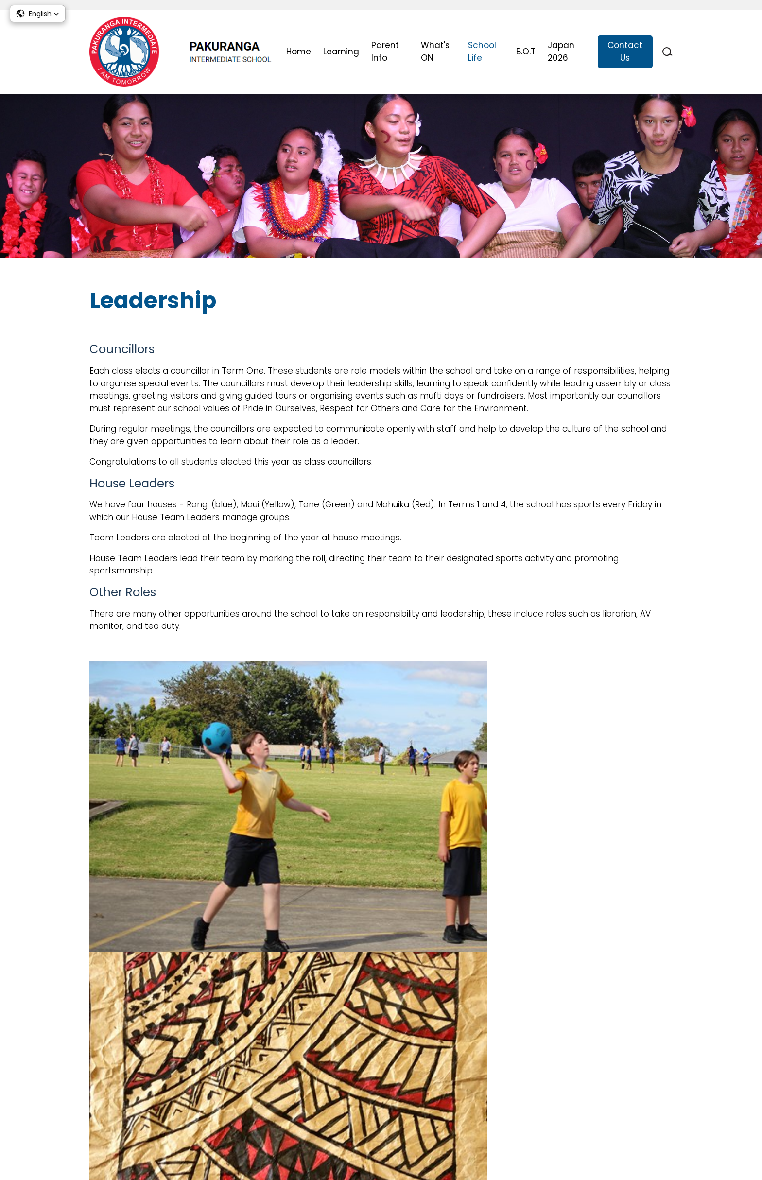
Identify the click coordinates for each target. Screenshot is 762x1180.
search (667, 52)
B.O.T (526, 51)
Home (298, 51)
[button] (37, 13)
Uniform (656, 1060)
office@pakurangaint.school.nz (178, 1056)
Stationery (651, 1074)
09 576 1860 (143, 1042)
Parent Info (385, 51)
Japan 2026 (561, 51)
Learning (341, 51)
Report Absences (637, 1089)
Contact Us (624, 51)
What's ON (435, 51)
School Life (482, 51)
